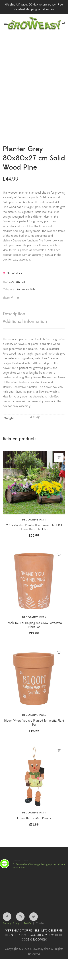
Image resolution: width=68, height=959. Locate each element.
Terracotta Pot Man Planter (34, 818)
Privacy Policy (11, 923)
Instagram (20, 916)
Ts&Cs (27, 923)
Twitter (33, 916)
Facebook (7, 916)
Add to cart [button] (59, 457)
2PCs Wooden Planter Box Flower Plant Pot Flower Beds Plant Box (34, 527)
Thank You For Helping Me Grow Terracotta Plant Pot (34, 625)
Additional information (25, 321)
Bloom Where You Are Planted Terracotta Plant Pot (34, 723)
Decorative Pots (25, 289)
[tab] (34, 314)
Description (14, 314)
